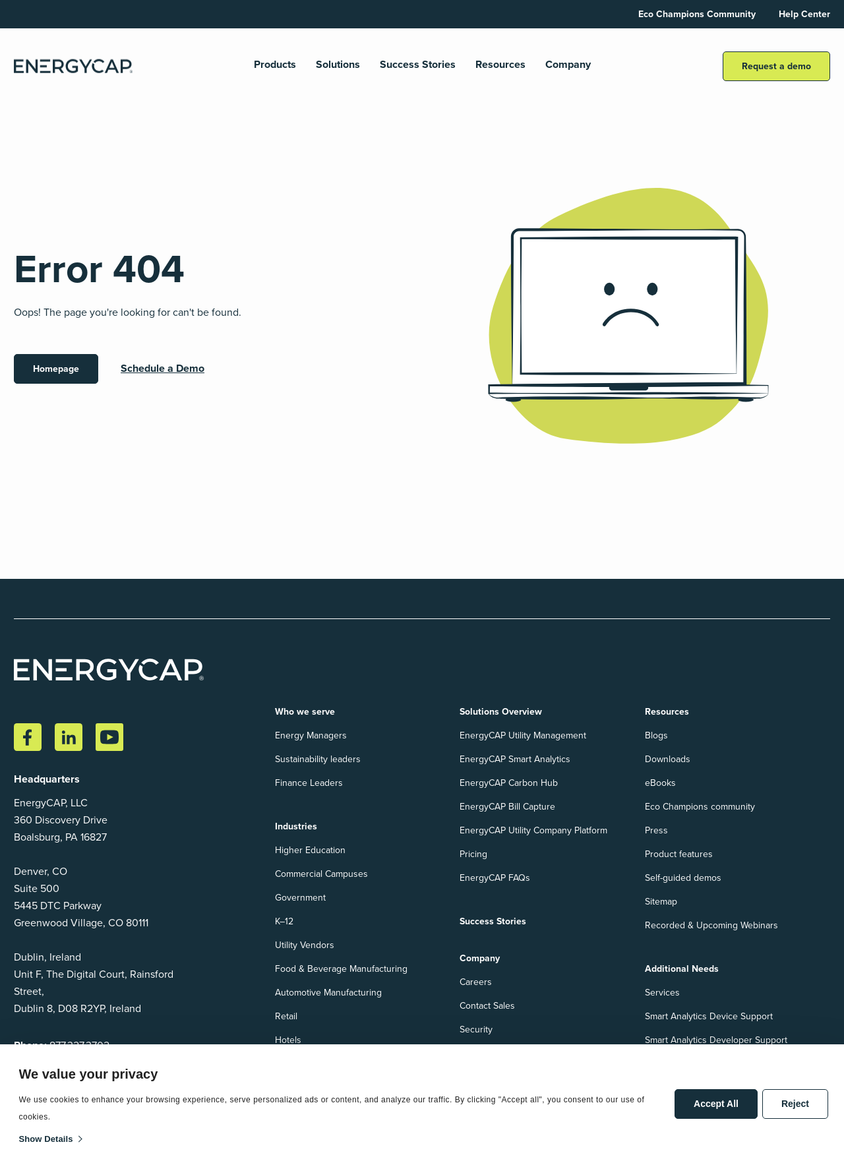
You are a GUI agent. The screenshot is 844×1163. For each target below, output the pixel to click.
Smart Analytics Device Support (709, 1016)
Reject (795, 1103)
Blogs (656, 735)
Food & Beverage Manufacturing (341, 969)
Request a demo (776, 66)
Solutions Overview (501, 712)
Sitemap (661, 902)
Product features (679, 854)
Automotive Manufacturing (328, 992)
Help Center (804, 14)
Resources (500, 65)
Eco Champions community (700, 807)
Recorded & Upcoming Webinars (711, 925)
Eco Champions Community (697, 14)
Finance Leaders (309, 783)
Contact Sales (487, 1006)
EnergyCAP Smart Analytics (515, 759)
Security (476, 1029)
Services (662, 992)
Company (568, 65)
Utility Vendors (304, 945)
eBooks (660, 783)
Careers (476, 982)
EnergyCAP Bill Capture (507, 807)
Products (275, 65)
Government (300, 898)
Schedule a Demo (162, 368)
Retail (286, 1016)
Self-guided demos (683, 878)
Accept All (716, 1103)
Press (656, 830)
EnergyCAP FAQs (495, 878)
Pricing (473, 854)
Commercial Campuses (321, 874)
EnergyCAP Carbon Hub (509, 783)
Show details (46, 1139)
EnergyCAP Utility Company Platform (533, 830)
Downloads (667, 759)
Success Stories (418, 65)
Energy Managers (311, 735)
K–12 (284, 921)
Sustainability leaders (318, 759)
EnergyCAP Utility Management (523, 735)
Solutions (338, 65)
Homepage (56, 369)
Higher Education (310, 850)
